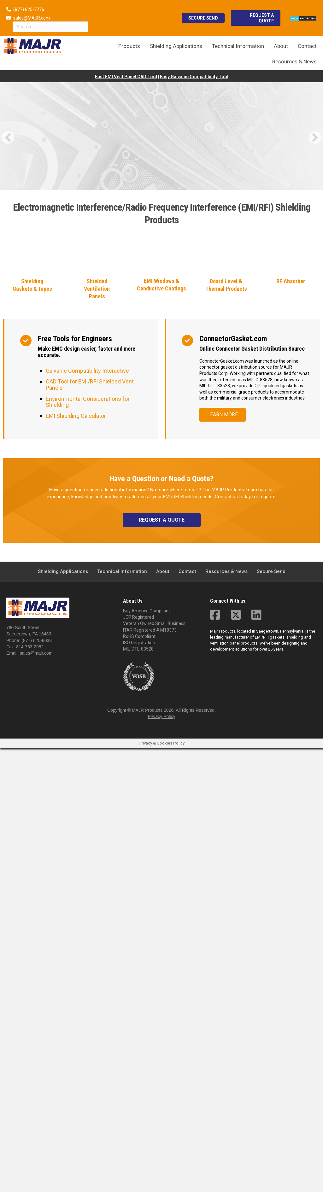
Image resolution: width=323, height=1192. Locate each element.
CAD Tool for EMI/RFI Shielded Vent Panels (90, 828)
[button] (8, 137)
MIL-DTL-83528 (138, 1093)
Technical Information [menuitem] (122, 1015)
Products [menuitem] (129, 46)
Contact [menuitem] (187, 1015)
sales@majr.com (36, 1097)
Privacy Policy (161, 1160)
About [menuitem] (162, 1015)
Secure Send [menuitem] (271, 1015)
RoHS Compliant (139, 1080)
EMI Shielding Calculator (76, 859)
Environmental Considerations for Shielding (88, 845)
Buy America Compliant (146, 1054)
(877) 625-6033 (36, 1084)
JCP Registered (138, 1061)
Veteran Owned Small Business (154, 1067)
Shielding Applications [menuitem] (63, 1015)
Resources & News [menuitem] (226, 1015)
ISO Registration (139, 1087)
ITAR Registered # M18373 (150, 1074)
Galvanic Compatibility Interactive (87, 814)
